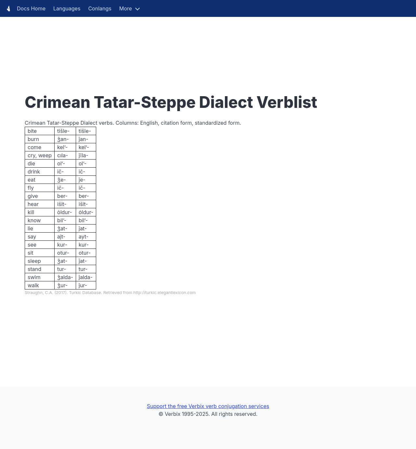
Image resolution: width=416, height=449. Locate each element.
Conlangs (99, 8)
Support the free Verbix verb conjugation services (208, 406)
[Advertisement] (195, 45)
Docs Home (25, 8)
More (125, 8)
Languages (66, 8)
